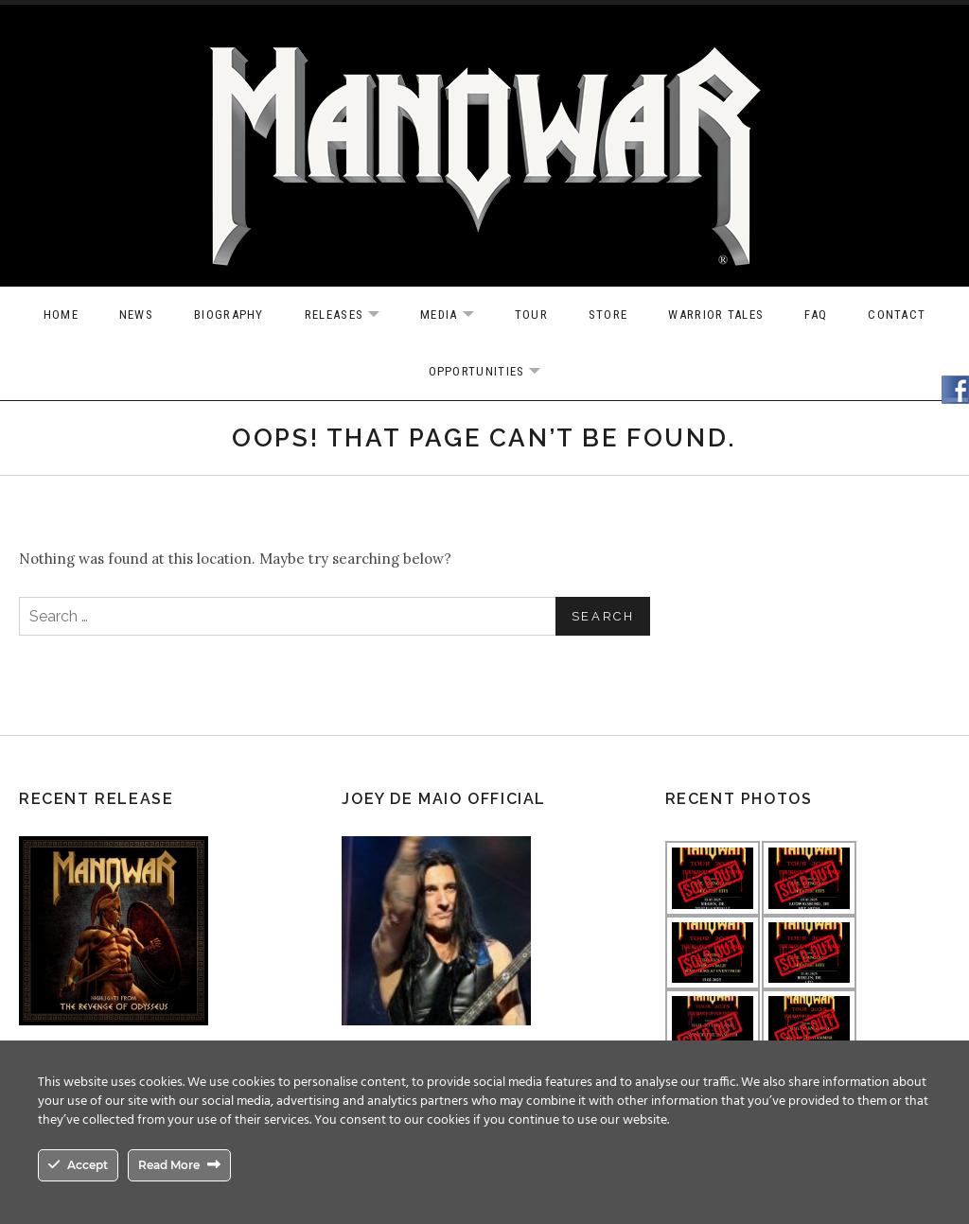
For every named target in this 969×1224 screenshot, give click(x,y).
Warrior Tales (716, 314)
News (136, 314)
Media (456, 315)
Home (61, 314)
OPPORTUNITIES (494, 372)
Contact (896, 314)
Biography (229, 314)
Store (608, 314)
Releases (351, 315)
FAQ (815, 314)
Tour (531, 314)
